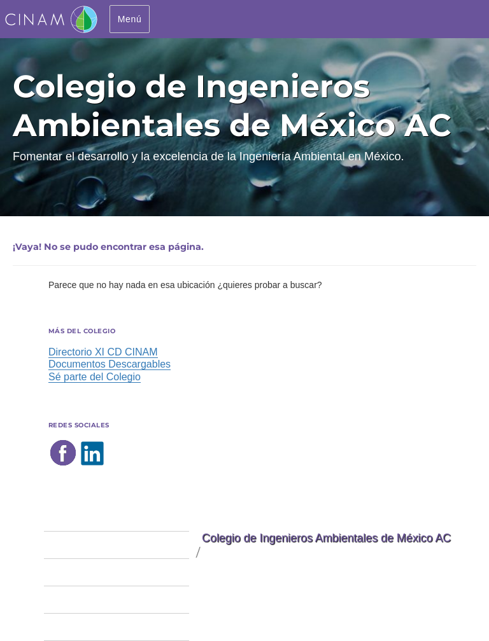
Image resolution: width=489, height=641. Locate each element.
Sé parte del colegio (88, 544)
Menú (130, 19)
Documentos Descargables (109, 364)
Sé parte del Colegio (94, 376)
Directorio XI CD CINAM (103, 352)
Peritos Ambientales (89, 571)
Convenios (67, 626)
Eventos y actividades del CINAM (116, 599)
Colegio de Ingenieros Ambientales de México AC (326, 538)
